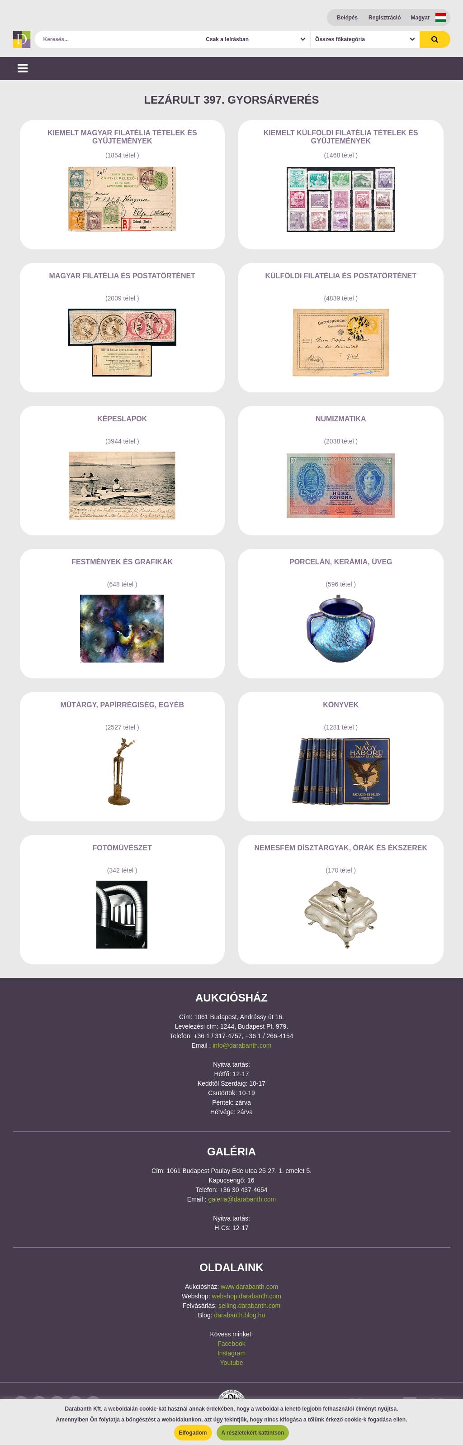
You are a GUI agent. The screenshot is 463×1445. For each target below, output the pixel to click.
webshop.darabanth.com (246, 1296)
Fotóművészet (122, 848)
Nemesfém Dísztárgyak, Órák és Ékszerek (340, 848)
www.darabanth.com (249, 1286)
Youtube (231, 1362)
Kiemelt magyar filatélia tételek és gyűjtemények (122, 137)
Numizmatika (341, 419)
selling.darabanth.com (249, 1305)
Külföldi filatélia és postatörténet (341, 276)
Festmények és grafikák (122, 562)
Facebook (231, 1343)
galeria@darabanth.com (242, 1199)
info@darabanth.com (242, 1045)
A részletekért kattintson (253, 1433)
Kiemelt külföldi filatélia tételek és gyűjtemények (341, 137)
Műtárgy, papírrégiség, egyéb (122, 705)
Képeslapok (122, 419)
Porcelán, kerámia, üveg (340, 562)
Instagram (231, 1353)
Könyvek (341, 705)
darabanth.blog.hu (239, 1315)
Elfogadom (193, 1433)
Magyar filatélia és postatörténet (122, 276)
